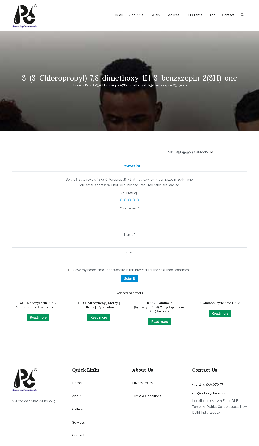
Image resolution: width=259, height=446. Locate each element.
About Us (136, 15)
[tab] (131, 166)
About (77, 396)
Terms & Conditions (146, 396)
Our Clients (194, 15)
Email (129, 252)
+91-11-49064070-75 (208, 384)
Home (118, 15)
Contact (228, 15)
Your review (129, 208)
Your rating (130, 193)
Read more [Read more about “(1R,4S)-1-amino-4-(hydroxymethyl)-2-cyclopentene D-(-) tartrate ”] (159, 322)
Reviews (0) (131, 166)
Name (129, 235)
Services (173, 15)
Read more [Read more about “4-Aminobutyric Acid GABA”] (220, 313)
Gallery (155, 15)
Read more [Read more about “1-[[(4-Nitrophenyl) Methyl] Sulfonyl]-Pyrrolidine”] (98, 317)
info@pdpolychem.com (209, 393)
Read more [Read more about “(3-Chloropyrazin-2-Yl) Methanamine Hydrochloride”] (38, 317)
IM (87, 85)
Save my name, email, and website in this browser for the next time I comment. (132, 270)
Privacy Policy (142, 383)
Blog (212, 15)
